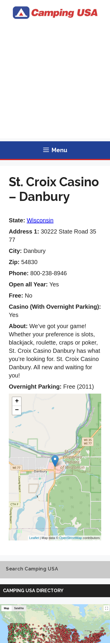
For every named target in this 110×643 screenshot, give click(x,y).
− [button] (17, 410)
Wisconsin (40, 220)
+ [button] (17, 401)
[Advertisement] (55, 83)
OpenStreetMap (70, 538)
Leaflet (34, 538)
